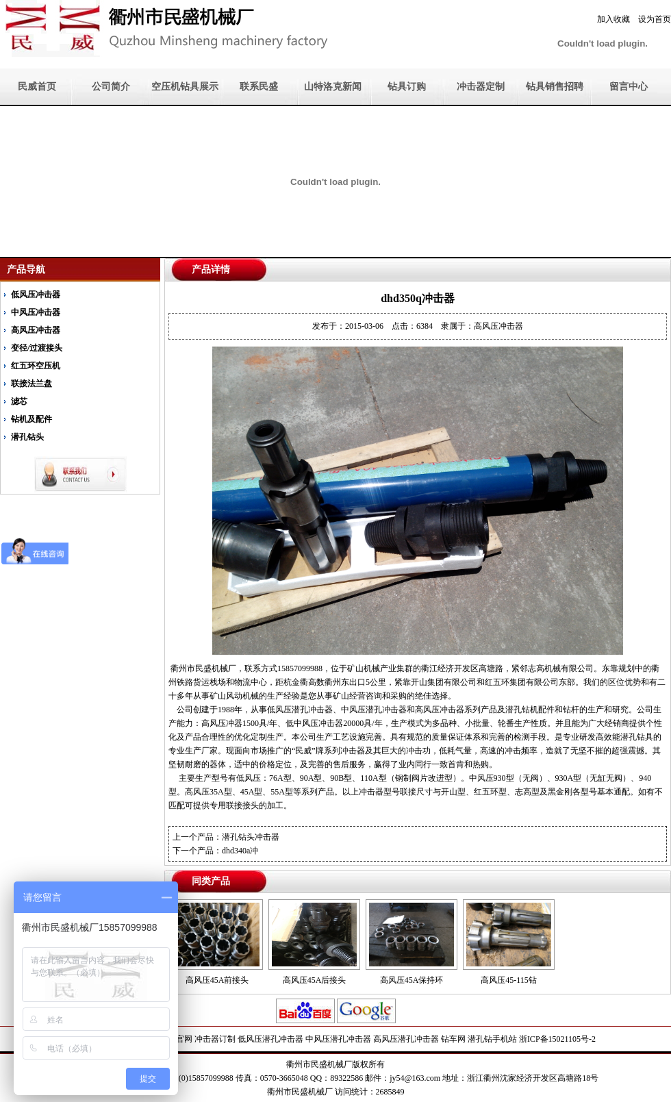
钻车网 (453, 1039)
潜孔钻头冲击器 (250, 837)
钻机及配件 (31, 419)
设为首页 (654, 19)
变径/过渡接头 (36, 348)
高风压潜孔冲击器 (406, 1039)
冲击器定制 (481, 87)
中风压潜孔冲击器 (338, 1039)
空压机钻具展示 (184, 87)
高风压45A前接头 (217, 980)
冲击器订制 (215, 1039)
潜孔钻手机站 (492, 1039)
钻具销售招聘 (554, 87)
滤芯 (19, 401)
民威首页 (37, 87)
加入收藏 (613, 19)
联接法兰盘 (31, 383)
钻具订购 (407, 87)
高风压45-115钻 (509, 980)
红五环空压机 (35, 366)
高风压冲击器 (35, 330)
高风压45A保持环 (412, 980)
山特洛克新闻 (333, 87)
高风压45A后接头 (314, 980)
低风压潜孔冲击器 (270, 1039)
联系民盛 (259, 87)
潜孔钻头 (27, 437)
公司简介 (111, 87)
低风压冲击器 (35, 294)
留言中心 (628, 87)
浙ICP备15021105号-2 (557, 1039)
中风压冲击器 (35, 312)
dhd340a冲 (240, 850)
